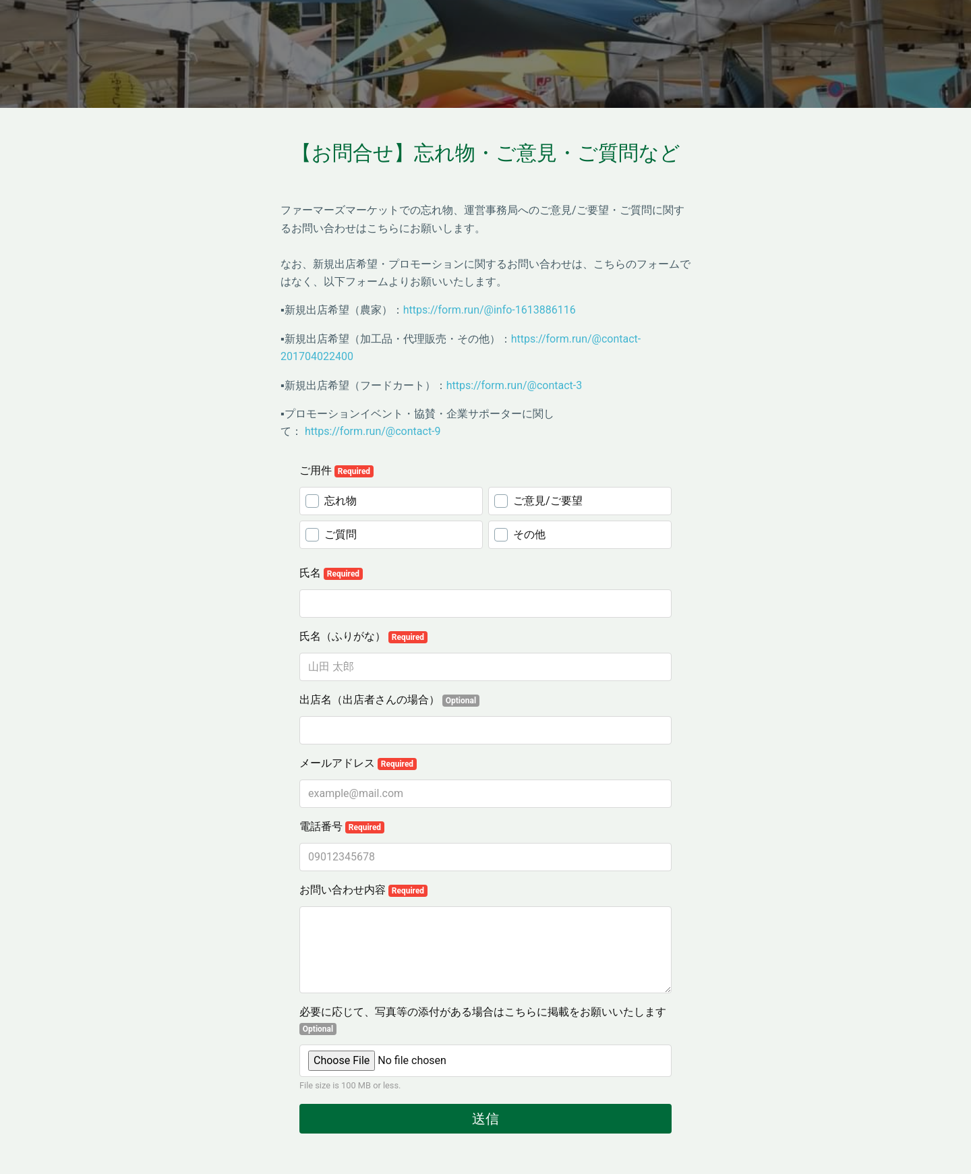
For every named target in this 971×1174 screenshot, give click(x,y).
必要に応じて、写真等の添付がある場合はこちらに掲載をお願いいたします (482, 1020)
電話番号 (341, 826)
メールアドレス (358, 763)
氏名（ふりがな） (363, 636)
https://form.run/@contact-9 (373, 431)
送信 (485, 1119)
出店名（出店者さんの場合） (389, 700)
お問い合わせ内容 (363, 890)
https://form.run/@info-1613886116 (489, 309)
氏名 (331, 573)
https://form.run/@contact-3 (514, 385)
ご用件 (336, 470)
